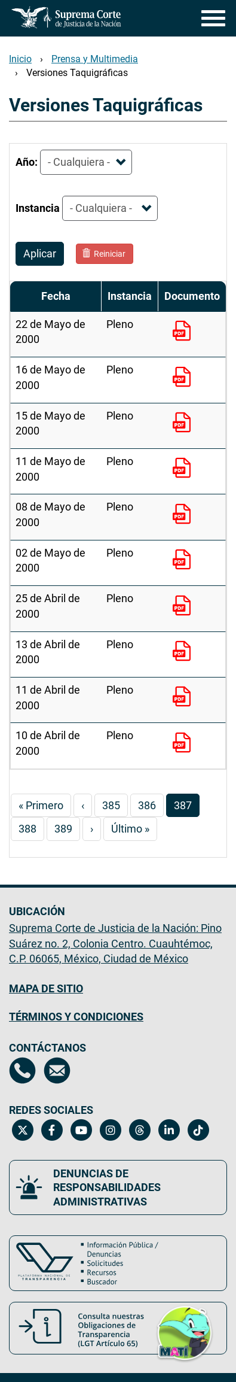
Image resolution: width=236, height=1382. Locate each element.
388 (31, 828)
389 (67, 828)
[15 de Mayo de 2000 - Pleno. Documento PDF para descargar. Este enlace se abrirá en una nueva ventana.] (184, 424)
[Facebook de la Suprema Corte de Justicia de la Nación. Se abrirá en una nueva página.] (51, 1130)
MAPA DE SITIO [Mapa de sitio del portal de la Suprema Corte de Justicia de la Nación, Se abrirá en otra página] (46, 988)
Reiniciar (104, 254)
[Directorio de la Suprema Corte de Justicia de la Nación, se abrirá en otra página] (22, 1070)
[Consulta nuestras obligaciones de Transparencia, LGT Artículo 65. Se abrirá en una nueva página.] (118, 1328)
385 (115, 805)
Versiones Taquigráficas (77, 72)
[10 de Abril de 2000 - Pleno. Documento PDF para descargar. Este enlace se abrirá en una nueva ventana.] (184, 744)
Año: (27, 162)
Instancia (38, 208)
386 (151, 805)
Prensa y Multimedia (94, 59)
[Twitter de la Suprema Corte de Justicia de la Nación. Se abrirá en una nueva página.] (22, 1130)
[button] (184, 1331)
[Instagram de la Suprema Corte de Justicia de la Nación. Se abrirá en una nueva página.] (110, 1130)
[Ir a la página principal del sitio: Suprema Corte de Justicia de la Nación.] (66, 17)
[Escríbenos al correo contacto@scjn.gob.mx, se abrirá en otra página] (57, 1070)
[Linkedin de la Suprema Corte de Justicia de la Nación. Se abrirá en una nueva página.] (168, 1130)
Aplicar (39, 253)
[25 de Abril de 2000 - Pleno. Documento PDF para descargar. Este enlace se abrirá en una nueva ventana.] (184, 607)
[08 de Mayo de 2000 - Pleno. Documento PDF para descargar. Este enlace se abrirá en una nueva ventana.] (184, 515)
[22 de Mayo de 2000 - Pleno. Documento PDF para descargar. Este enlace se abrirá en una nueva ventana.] (184, 332)
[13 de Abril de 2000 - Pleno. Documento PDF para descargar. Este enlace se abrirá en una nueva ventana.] (184, 652)
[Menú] (210, 18)
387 (187, 808)
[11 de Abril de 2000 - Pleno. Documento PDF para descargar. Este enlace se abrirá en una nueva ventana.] (184, 698)
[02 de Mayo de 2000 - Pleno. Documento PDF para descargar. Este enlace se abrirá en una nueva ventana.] (184, 561)
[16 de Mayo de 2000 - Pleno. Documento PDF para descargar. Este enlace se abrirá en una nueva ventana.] (184, 378)
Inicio (20, 59)
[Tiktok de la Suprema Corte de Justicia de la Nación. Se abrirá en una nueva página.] (198, 1130)
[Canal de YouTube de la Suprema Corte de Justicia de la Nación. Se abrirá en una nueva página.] (81, 1130)
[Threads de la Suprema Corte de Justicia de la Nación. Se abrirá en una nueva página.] (139, 1130)
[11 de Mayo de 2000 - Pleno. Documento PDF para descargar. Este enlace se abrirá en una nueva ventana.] (184, 469)
